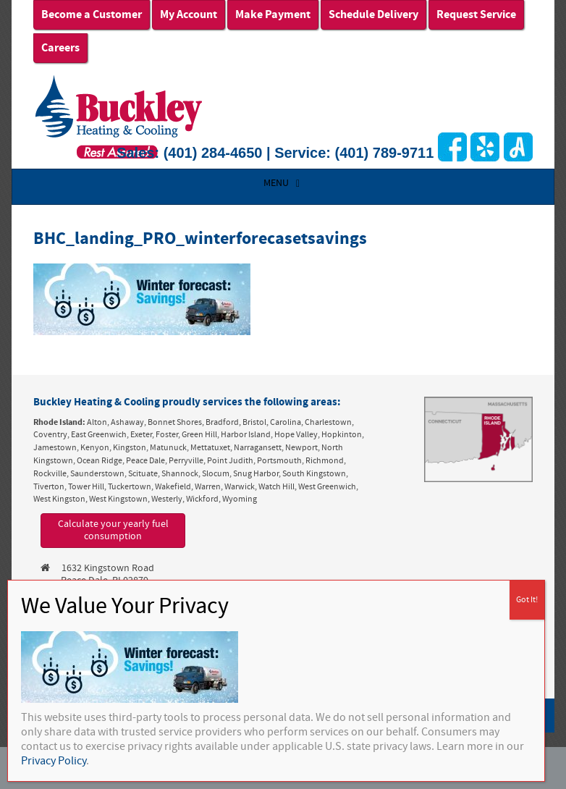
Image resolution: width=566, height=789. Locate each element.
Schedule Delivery (373, 14)
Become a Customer (91, 14)
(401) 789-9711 (384, 153)
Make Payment (273, 14)
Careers (60, 48)
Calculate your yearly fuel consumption (113, 530)
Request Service (476, 14)
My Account (188, 14)
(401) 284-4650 (213, 153)
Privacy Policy (53, 761)
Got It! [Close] (527, 599)
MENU (283, 183)
